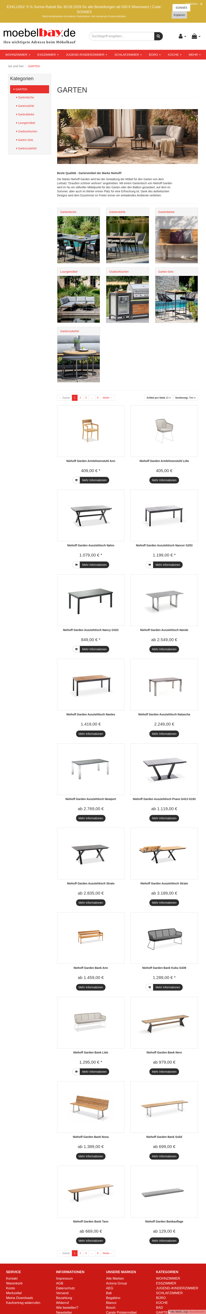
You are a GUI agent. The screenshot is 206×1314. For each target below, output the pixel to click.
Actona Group (116, 1283)
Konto (10, 1288)
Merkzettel (14, 1293)
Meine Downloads (19, 1298)
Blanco (111, 1303)
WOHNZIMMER (17, 54)
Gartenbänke (25, 114)
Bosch (111, 1308)
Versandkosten (197, 1311)
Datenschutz (65, 1288)
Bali (109, 1293)
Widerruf (62, 1303)
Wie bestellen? (67, 1308)
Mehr (195, 54)
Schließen (191, 3)
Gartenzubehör (26, 148)
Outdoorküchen (26, 131)
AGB (59, 1283)
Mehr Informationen (94, 480)
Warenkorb (14, 1283)
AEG (109, 1288)
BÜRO (155, 54)
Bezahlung (64, 1298)
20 (159, 397)
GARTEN (20, 89)
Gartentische (25, 97)
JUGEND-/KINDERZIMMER (86, 54)
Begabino (113, 1298)
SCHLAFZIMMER (128, 54)
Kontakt (12, 1278)
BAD (159, 1308)
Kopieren (179, 15)
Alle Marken (115, 1278)
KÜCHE (175, 54)
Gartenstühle (25, 105)
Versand (62, 1293)
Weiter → (108, 397)
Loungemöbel (25, 122)
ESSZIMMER (48, 54)
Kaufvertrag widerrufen (23, 1303)
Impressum (64, 1278)
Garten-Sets (24, 140)
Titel (185, 397)
